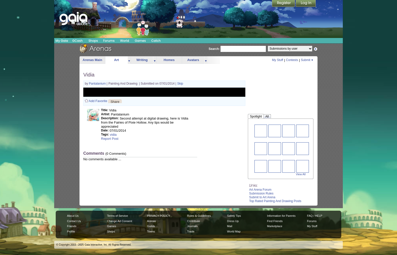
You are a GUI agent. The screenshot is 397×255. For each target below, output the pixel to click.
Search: (214, 49)
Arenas (151, 221)
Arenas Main (92, 60)
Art (116, 60)
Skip (180, 83)
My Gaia (61, 40)
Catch (156, 40)
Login (306, 4)
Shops (93, 40)
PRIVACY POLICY (158, 215)
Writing (142, 60)
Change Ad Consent (119, 221)
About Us (72, 215)
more (129, 60)
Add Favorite (98, 101)
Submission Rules (261, 193)
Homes (169, 60)
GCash (77, 40)
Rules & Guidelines (199, 215)
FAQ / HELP (314, 215)
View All (301, 174)
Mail (229, 226)
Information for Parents (281, 215)
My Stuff (277, 60)
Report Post (109, 139)
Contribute (193, 221)
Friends (71, 226)
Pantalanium (98, 83)
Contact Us (74, 221)
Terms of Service (117, 215)
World (124, 40)
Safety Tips (234, 215)
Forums (108, 40)
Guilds (151, 226)
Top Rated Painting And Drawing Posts (275, 201)
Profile (71, 231)
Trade (190, 231)
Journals (192, 226)
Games (140, 40)
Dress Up (233, 221)
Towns (151, 231)
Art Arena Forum (260, 189)
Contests (292, 60)
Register (284, 4)
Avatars (193, 60)
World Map (234, 231)
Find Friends (275, 221)
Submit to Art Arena (262, 197)
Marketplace (274, 226)
